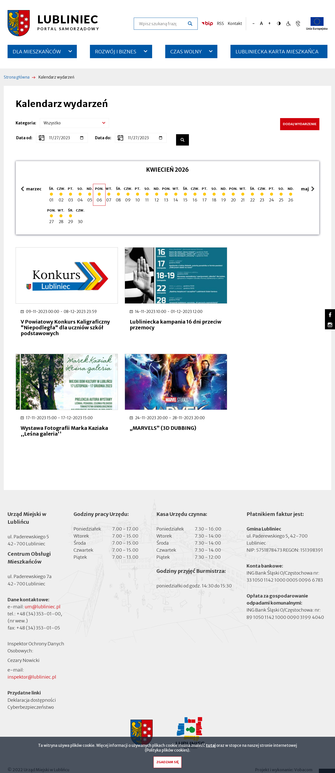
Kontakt (235, 23)
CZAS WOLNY (186, 51)
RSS (220, 23)
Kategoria (25, 123)
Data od (23, 137)
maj (308, 189)
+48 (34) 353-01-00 (38, 602)
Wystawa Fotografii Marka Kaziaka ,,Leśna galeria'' (261, 321)
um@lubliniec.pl (42, 595)
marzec (31, 189)
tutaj (211, 746)
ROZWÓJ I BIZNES (115, 51)
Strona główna (16, 77)
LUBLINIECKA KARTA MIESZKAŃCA (277, 53)
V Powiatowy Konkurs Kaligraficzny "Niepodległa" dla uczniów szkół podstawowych (61, 324)
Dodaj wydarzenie (300, 124)
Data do (102, 137)
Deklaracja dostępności (32, 688)
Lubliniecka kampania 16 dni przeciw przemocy (160, 321)
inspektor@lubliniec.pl (32, 665)
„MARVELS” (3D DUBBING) (54, 422)
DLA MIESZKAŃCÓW (37, 51)
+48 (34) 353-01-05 (38, 616)
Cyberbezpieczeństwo (31, 695)
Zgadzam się (167, 763)
